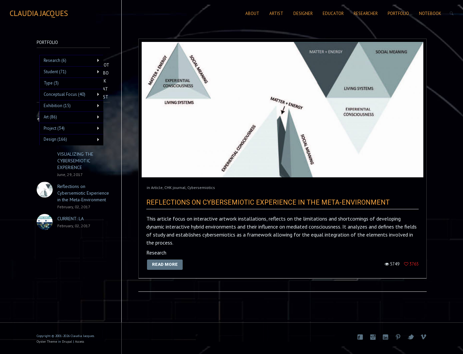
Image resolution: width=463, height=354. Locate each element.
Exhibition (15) (69, 106)
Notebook (430, 13)
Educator (333, 13)
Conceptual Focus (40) (69, 94)
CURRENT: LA (70, 219)
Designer (303, 13)
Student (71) (69, 72)
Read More (165, 264)
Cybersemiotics (201, 187)
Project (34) (69, 128)
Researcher (366, 13)
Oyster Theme (47, 341)
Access (79, 341)
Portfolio (398, 13)
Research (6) (69, 61)
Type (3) (51, 83)
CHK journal (175, 187)
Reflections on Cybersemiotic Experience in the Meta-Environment (268, 202)
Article (157, 187)
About (252, 13)
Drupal (67, 341)
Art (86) (69, 117)
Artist (276, 13)
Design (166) (69, 139)
